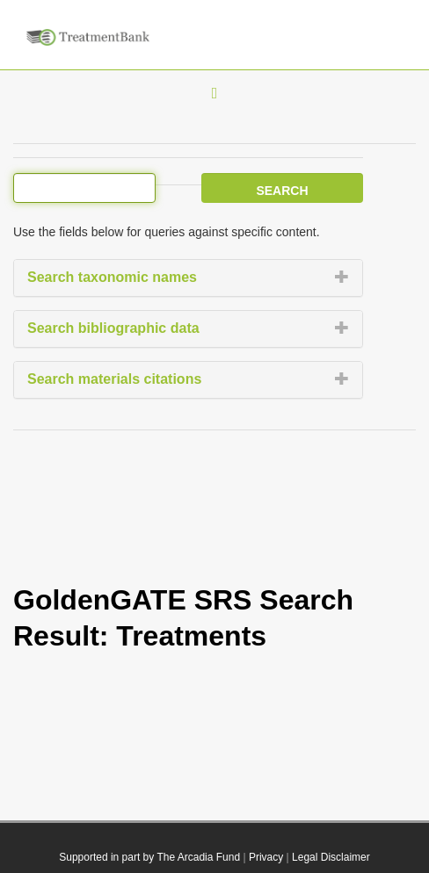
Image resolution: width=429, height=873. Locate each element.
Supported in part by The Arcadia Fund (149, 857)
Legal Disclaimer (331, 857)
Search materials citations (114, 379)
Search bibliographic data (113, 328)
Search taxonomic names (112, 277)
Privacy (266, 857)
